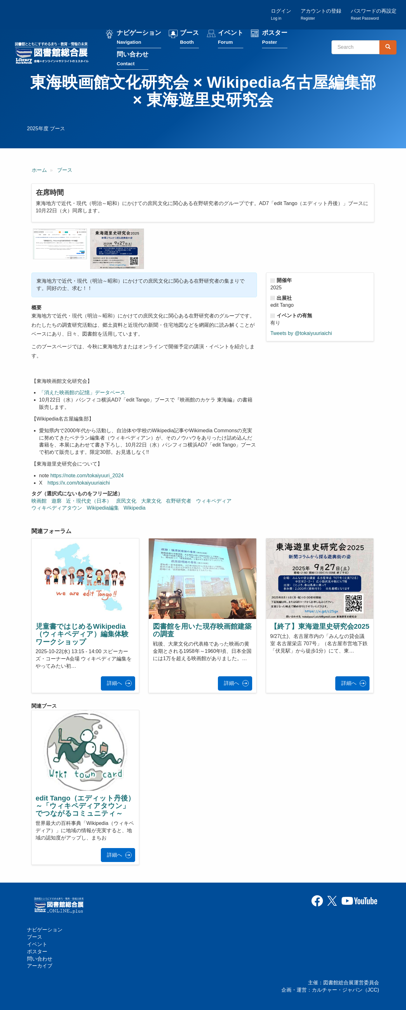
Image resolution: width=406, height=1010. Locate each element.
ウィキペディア (214, 501)
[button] (60, 243)
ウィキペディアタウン (56, 508)
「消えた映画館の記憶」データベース (82, 392)
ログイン (281, 14)
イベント (230, 37)
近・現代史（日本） (89, 501)
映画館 (39, 501)
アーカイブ (39, 965)
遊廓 (56, 501)
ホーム (39, 170)
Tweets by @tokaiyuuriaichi (301, 333)
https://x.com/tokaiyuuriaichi (79, 483)
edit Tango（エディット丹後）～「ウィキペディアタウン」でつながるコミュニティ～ (85, 805)
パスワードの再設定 (373, 14)
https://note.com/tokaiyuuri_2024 (87, 475)
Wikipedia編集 (103, 508)
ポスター (274, 37)
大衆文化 (151, 501)
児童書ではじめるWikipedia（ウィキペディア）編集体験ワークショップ (82, 634)
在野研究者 (178, 501)
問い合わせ (132, 59)
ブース (189, 37)
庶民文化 (126, 501)
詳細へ (114, 683)
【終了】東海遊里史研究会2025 (320, 626)
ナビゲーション (139, 37)
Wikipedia (134, 508)
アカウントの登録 (321, 14)
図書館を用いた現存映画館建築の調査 (202, 630)
